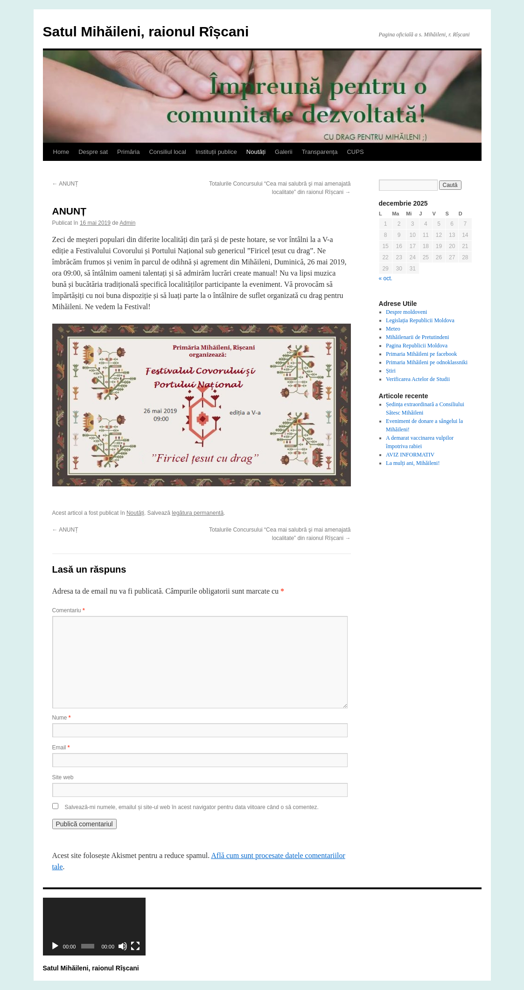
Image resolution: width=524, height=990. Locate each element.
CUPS (355, 151)
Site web (63, 777)
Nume (61, 717)
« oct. (385, 278)
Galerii (284, 151)
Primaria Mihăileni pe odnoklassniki (427, 362)
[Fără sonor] (122, 946)
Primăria (128, 151)
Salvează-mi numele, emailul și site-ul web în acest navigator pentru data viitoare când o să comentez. (192, 807)
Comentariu (68, 610)
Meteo (393, 328)
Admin (127, 223)
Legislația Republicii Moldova (420, 320)
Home (61, 151)
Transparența (320, 151)
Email (61, 747)
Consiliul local (167, 151)
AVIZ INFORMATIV (410, 454)
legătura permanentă (198, 513)
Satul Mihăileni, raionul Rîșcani (146, 31)
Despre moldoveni (406, 312)
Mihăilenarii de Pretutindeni (417, 337)
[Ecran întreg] (135, 946)
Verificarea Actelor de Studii (418, 379)
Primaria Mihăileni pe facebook (421, 354)
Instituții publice (216, 151)
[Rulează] (55, 946)
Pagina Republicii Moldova (416, 345)
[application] (94, 926)
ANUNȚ (65, 183)
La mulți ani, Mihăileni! (413, 463)
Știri (391, 370)
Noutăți (255, 151)
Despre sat (93, 151)
